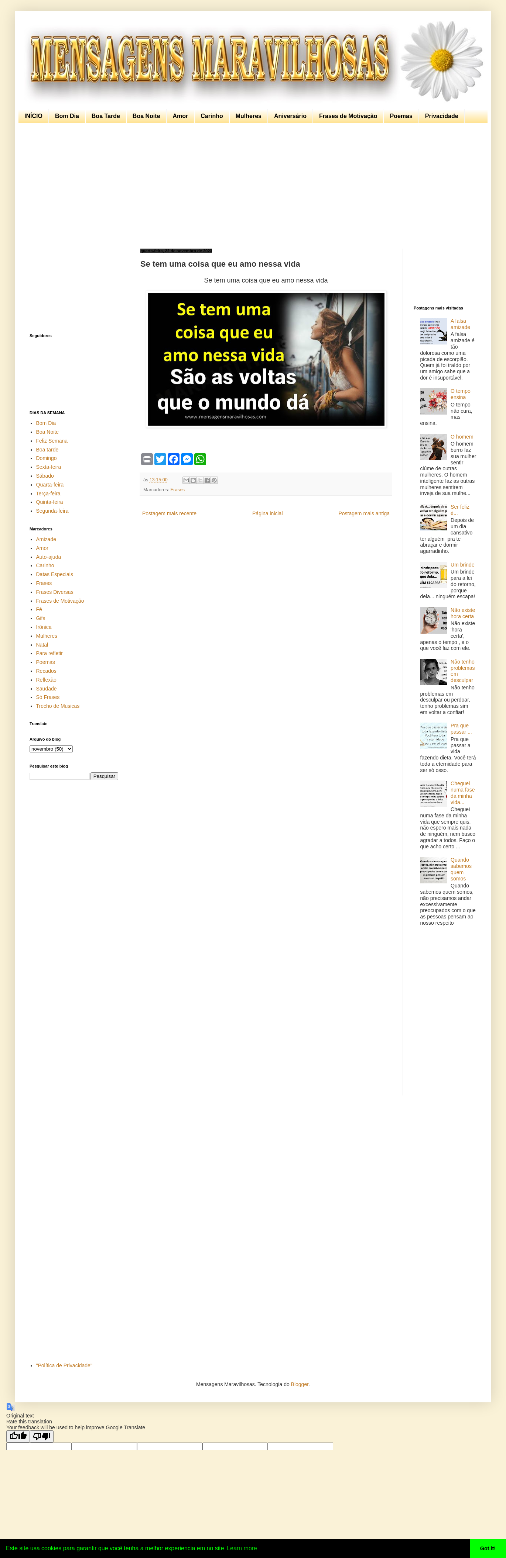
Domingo (46, 458)
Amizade (46, 539)
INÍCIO (33, 116)
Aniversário (290, 116)
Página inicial (267, 513)
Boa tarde (47, 450)
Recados (46, 671)
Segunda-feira (52, 511)
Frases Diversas (54, 592)
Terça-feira (48, 493)
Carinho (212, 116)
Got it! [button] (488, 1548)
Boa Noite (146, 116)
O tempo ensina (461, 394)
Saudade (46, 689)
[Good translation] (18, 1436)
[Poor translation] (42, 1436)
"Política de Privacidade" (64, 1365)
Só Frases (48, 697)
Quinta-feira (49, 502)
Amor (180, 116)
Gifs (40, 618)
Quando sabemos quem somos (461, 869)
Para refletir (49, 653)
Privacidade (441, 116)
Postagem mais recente (169, 513)
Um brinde (463, 565)
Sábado (45, 476)
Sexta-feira (48, 467)
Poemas (401, 116)
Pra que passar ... (461, 729)
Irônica (44, 627)
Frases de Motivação (348, 116)
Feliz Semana (52, 441)
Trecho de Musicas (58, 706)
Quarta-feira (50, 485)
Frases (178, 489)
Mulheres (248, 116)
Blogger (299, 1384)
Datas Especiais (54, 574)
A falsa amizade (460, 324)
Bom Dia (67, 116)
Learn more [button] (242, 1548)
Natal (42, 645)
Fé (39, 609)
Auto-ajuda (48, 557)
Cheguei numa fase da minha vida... (463, 792)
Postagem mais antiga (364, 513)
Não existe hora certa (463, 613)
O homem (462, 437)
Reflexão (46, 680)
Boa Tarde (106, 116)
